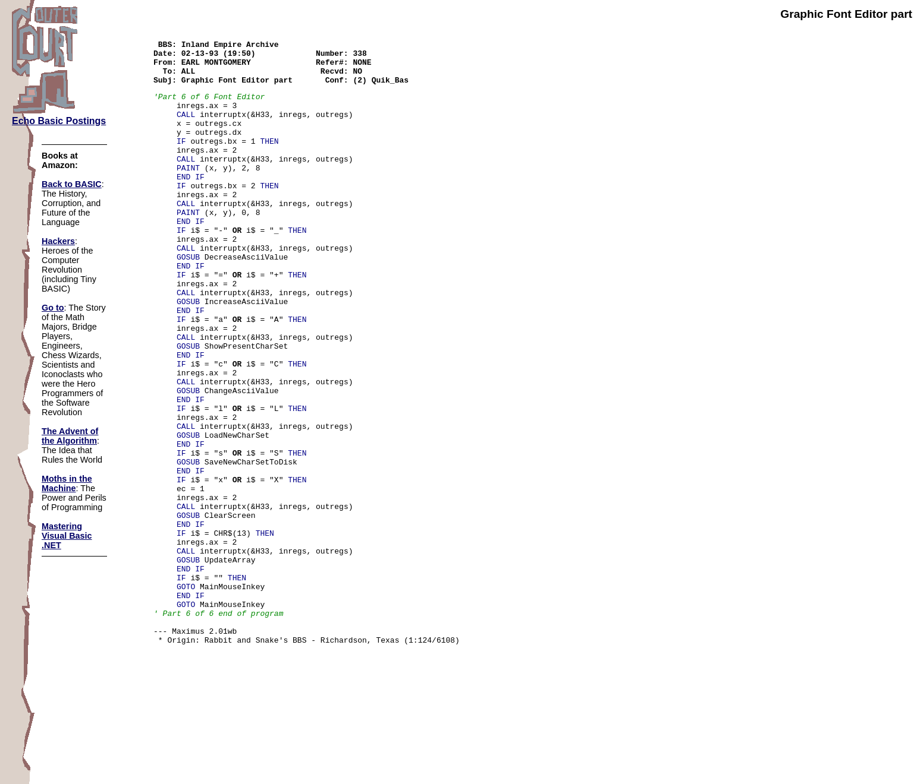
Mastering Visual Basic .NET (67, 535)
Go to (53, 307)
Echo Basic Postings (59, 121)
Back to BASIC (72, 184)
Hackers (58, 241)
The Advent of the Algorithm (70, 435)
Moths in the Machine (67, 483)
